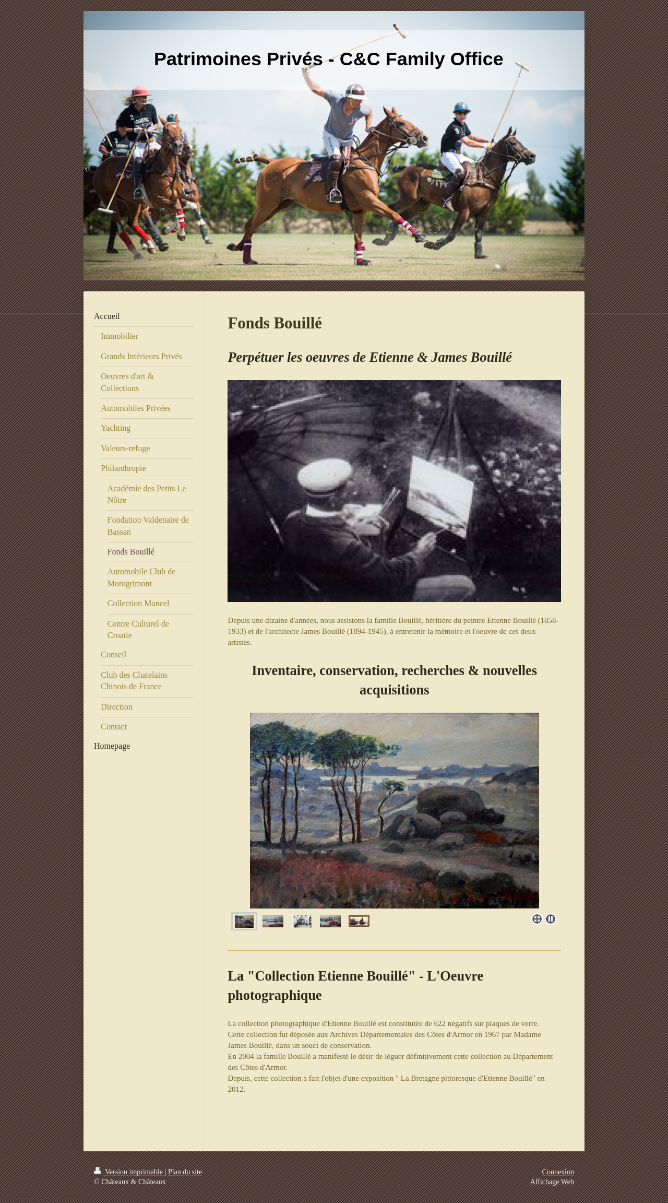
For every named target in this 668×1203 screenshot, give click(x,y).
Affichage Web (552, 1182)
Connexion (558, 1172)
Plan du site (185, 1172)
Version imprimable (129, 1172)
